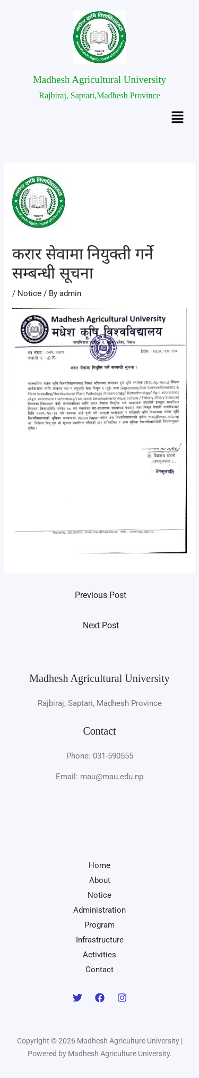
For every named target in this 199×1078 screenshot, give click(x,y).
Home (99, 865)
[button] (177, 118)
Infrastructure (100, 940)
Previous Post (100, 595)
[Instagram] (122, 998)
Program (99, 925)
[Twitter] (77, 998)
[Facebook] (100, 998)
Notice (29, 293)
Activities (99, 954)
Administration (99, 910)
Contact (99, 969)
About (99, 880)
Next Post (101, 625)
